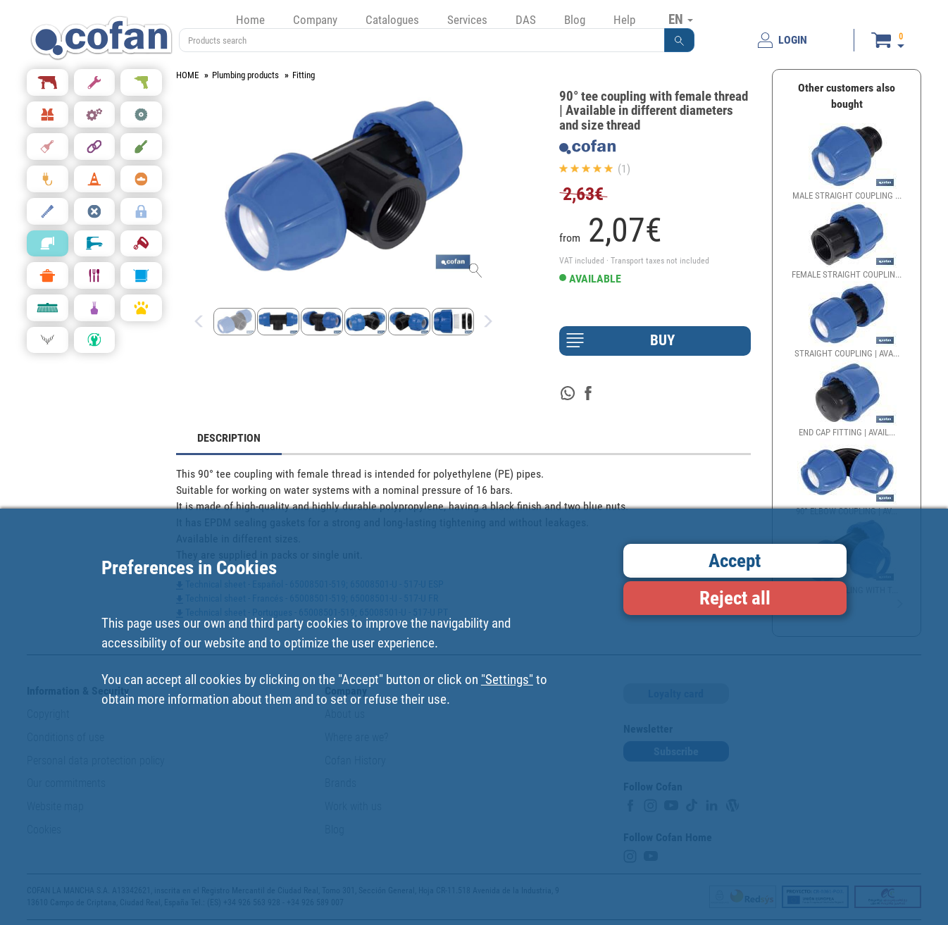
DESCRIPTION (229, 438)
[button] (679, 40)
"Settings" (507, 679)
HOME (187, 75)
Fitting (303, 75)
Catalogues (392, 20)
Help (624, 20)
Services (467, 20)
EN (680, 19)
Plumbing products (245, 75)
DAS (526, 20)
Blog (574, 20)
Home (250, 20)
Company (315, 20)
